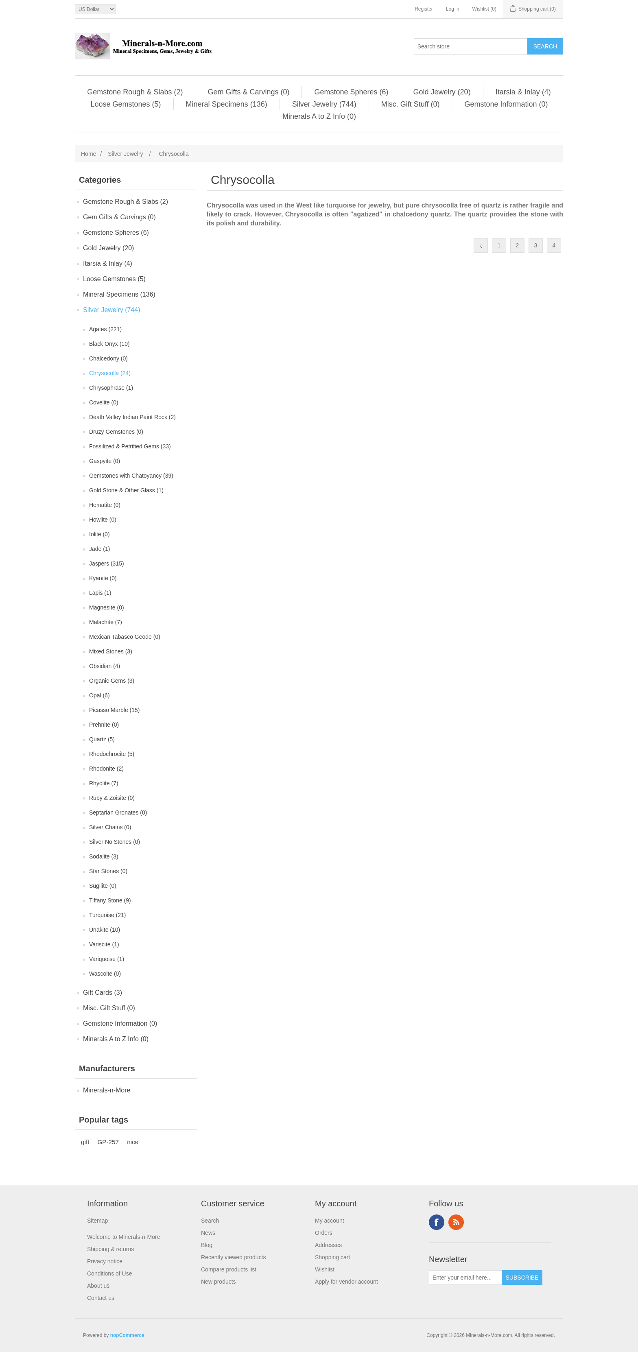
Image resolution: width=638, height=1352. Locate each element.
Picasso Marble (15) (114, 710)
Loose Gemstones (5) (125, 104)
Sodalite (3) (103, 856)
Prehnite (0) (104, 724)
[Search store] (471, 46)
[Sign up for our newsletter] (465, 1277)
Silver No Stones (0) (114, 842)
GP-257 (108, 1141)
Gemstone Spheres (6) (351, 92)
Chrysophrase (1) (111, 387)
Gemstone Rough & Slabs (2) (135, 92)
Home (88, 154)
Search (210, 1220)
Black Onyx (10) (109, 344)
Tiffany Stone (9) (110, 900)
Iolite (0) (99, 534)
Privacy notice (104, 1261)
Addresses (328, 1245)
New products (218, 1281)
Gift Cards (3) (102, 992)
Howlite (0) (102, 519)
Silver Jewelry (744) (324, 104)
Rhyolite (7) (103, 783)
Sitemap (97, 1220)
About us (98, 1285)
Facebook (436, 1222)
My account (329, 1220)
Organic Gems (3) (111, 680)
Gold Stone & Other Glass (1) (126, 490)
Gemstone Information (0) (506, 104)
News (208, 1233)
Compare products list (228, 1269)
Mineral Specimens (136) (226, 104)
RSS (456, 1222)
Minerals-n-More (106, 1090)
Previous (481, 245)
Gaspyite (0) (104, 461)
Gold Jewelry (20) (442, 92)
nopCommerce (127, 1335)
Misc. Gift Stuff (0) (410, 104)
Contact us (100, 1298)
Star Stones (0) (108, 871)
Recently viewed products (233, 1257)
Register (424, 9)
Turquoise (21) (107, 915)
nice (132, 1141)
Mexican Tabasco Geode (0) (124, 636)
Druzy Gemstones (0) (116, 431)
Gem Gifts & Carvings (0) (248, 92)
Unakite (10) (104, 929)
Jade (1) (99, 549)
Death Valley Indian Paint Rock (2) (132, 417)
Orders (323, 1233)
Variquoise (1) (106, 959)
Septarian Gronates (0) (118, 812)
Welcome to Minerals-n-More (123, 1237)
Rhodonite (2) (106, 768)
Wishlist (324, 1269)
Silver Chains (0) (110, 827)
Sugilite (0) (102, 885)
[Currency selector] (95, 9)
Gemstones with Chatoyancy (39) (131, 475)
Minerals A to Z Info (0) (319, 116)
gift (85, 1141)
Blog (206, 1245)
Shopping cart (332, 1257)
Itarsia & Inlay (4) (523, 92)
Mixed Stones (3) (110, 651)
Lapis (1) (100, 593)
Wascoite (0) (105, 973)
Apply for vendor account (346, 1281)
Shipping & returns (110, 1249)
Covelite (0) (103, 402)
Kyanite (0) (103, 578)
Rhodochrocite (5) (111, 754)
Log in (452, 9)
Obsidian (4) (104, 666)
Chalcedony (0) (108, 358)
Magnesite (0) (106, 607)
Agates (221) (105, 329)
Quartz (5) (102, 739)
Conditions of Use (109, 1273)
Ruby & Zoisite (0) (112, 798)
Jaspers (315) (106, 563)
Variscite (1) (104, 944)
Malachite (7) (105, 622)
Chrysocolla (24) (110, 373)
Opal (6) (99, 695)
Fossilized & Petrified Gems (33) (130, 446)
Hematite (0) (104, 505)
